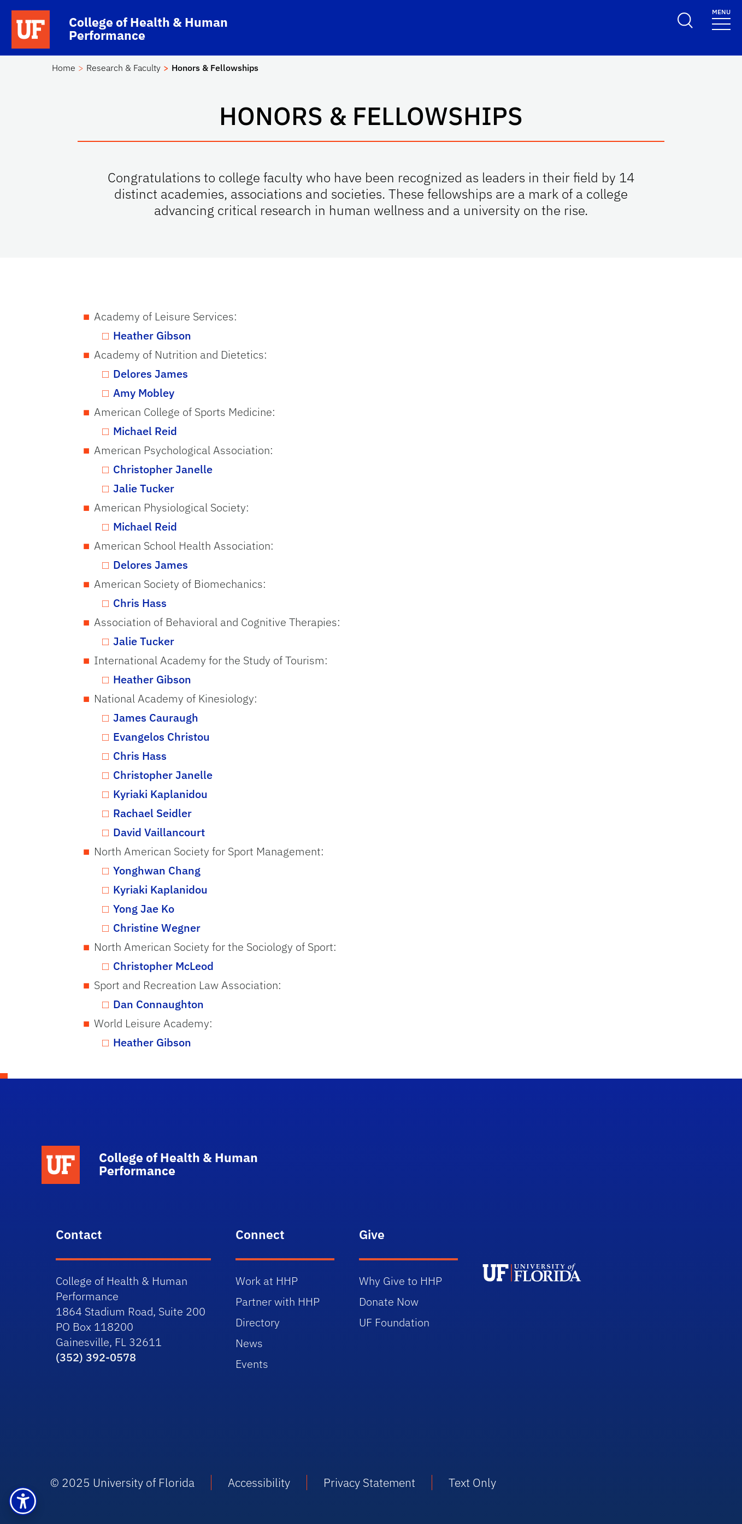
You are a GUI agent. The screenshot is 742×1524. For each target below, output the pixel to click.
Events (251, 1363)
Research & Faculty (123, 67)
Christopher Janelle (163, 469)
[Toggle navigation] (721, 18)
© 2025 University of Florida (122, 1482)
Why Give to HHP (400, 1280)
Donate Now (389, 1301)
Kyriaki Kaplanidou (160, 794)
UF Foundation (394, 1322)
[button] (23, 1501)
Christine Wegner (157, 927)
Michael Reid (145, 431)
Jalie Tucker (143, 488)
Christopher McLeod (163, 966)
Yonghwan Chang (157, 870)
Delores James (150, 373)
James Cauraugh (155, 717)
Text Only (472, 1482)
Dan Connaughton (158, 1004)
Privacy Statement (369, 1482)
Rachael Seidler (152, 813)
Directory (257, 1322)
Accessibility (259, 1482)
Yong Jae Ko (143, 908)
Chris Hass (140, 603)
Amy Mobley (143, 392)
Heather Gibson (152, 335)
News (249, 1343)
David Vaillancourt (159, 832)
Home (63, 67)
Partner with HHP (277, 1301)
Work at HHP (266, 1280)
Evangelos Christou (161, 736)
